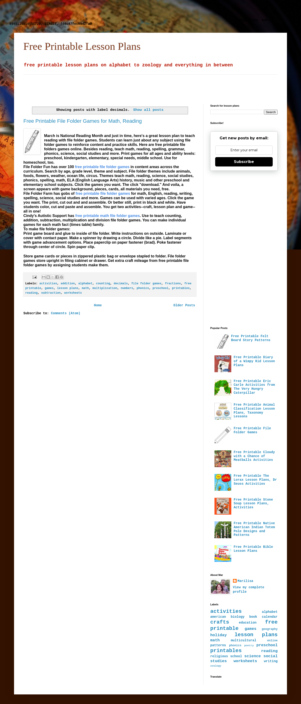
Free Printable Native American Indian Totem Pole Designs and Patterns (254, 529)
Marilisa (245, 581)
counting (103, 283)
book (253, 617)
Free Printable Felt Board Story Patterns (250, 338)
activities (48, 283)
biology (238, 617)
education (248, 623)
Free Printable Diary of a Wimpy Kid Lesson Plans (254, 361)
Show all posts (148, 110)
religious (219, 656)
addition (68, 283)
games (49, 288)
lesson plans (67, 288)
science (252, 656)
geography (270, 629)
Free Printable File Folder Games (252, 430)
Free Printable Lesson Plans (82, 46)
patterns (218, 645)
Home (98, 305)
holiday (218, 635)
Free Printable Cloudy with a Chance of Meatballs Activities (254, 456)
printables (181, 288)
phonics (143, 288)
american (218, 617)
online (272, 640)
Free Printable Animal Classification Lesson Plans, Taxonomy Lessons (254, 410)
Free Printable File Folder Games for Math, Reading (82, 121)
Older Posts (184, 305)
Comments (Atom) (65, 313)
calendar (270, 617)
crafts (219, 622)
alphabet (85, 283)
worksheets (73, 293)
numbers (127, 288)
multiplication (104, 288)
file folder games (146, 283)
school (236, 656)
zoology (215, 665)
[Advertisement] (122, 10)
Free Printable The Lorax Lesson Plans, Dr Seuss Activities (255, 480)
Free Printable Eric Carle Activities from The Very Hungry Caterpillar (254, 387)
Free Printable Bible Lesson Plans (253, 549)
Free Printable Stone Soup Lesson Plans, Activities (253, 503)
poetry (249, 645)
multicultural (243, 640)
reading (31, 293)
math (85, 288)
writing (271, 661)
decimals (121, 283)
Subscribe (244, 161)
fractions (173, 283)
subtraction (51, 293)
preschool (160, 288)
